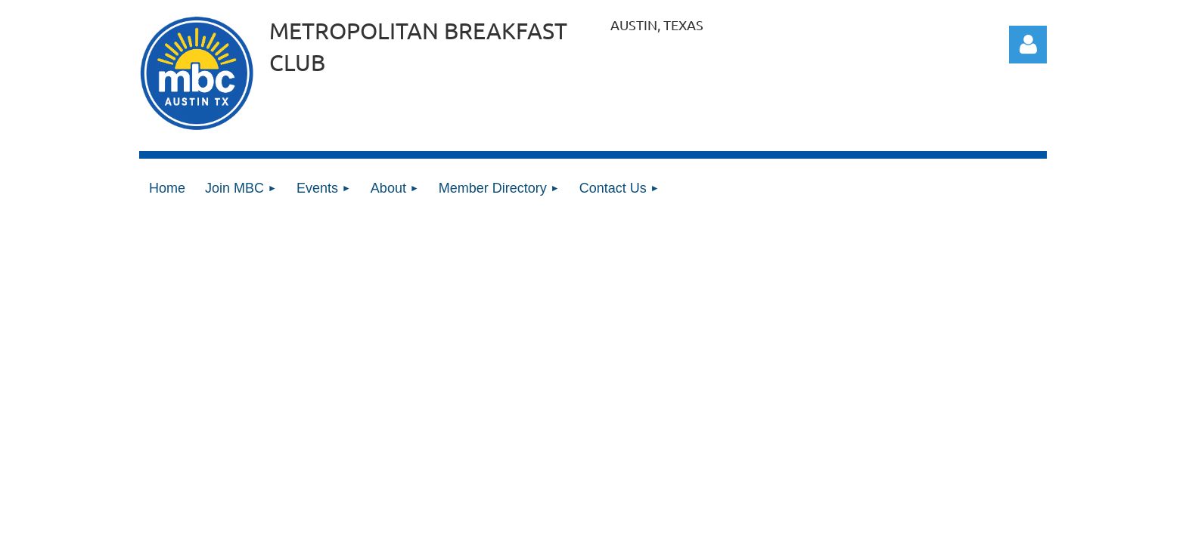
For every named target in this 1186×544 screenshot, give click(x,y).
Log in (1028, 44)
